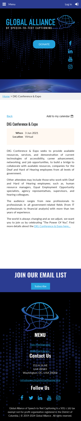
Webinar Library (39, 350)
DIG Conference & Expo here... (52, 226)
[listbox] (60, 116)
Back (10, 116)
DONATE (44, 44)
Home (6, 96)
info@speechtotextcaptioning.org (40, 380)
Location (18, 136)
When (19, 132)
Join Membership (40, 344)
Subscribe (40, 286)
